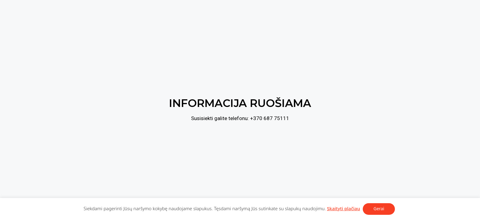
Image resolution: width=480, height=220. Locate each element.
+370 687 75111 (269, 118)
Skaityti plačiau (343, 208)
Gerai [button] (378, 208)
